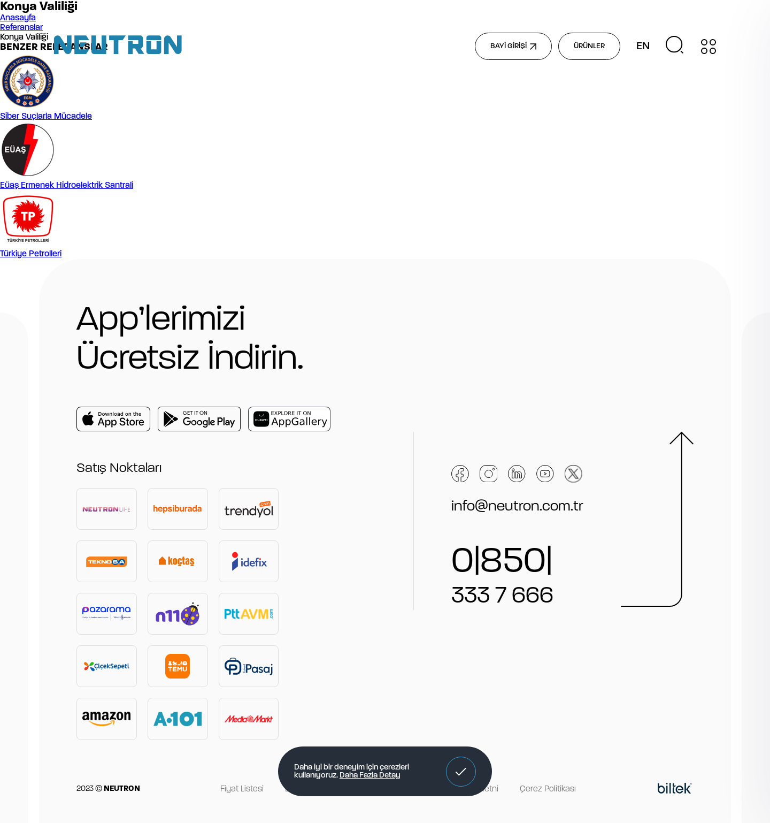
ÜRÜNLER (589, 46)
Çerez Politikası (548, 789)
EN (643, 46)
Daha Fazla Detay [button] (370, 776)
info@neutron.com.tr (517, 506)
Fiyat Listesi (242, 789)
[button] (461, 772)
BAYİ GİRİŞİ (513, 46)
